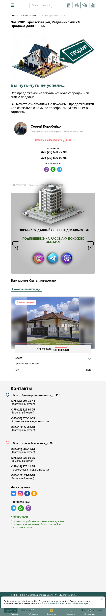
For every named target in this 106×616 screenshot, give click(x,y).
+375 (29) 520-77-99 (53, 152)
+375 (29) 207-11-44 (23, 400)
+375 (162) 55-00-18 (23, 427)
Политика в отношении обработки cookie (36, 524)
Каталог (25, 16)
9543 (88, 370)
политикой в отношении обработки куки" (67, 603)
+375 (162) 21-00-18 (23, 475)
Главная (14, 16)
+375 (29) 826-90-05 (53, 158)
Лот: (17, 370)
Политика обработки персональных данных (37, 521)
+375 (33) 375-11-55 (23, 418)
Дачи (34, 16)
